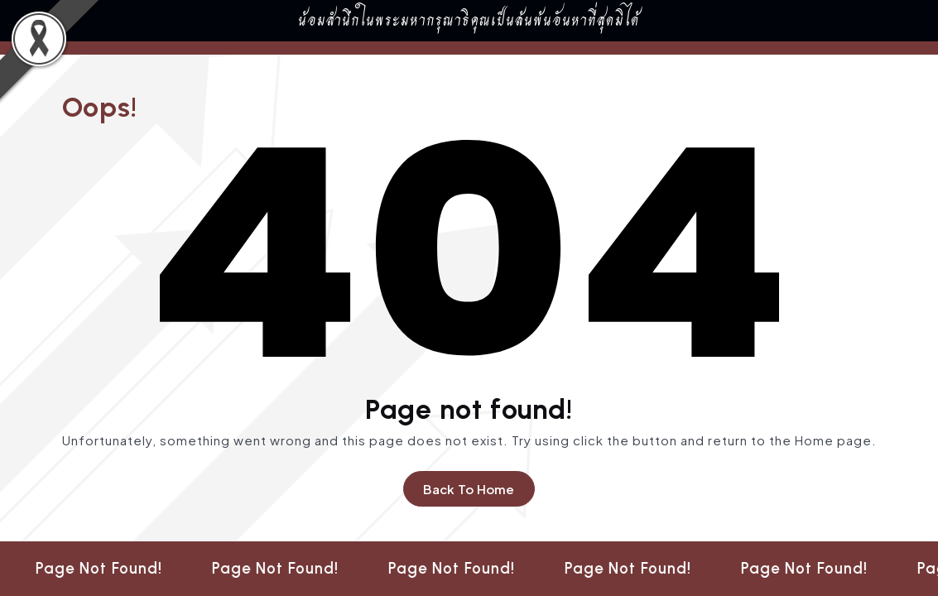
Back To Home (468, 489)
